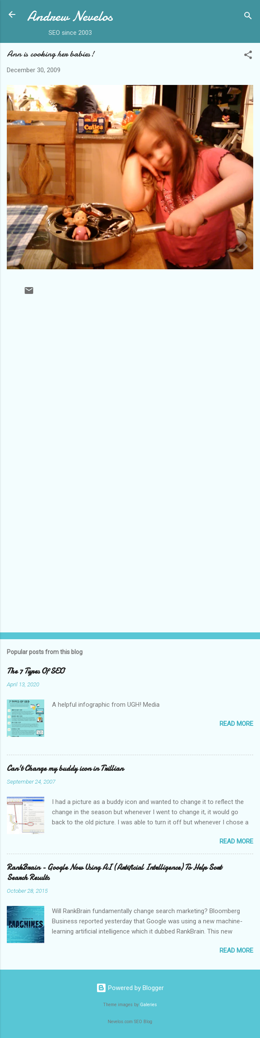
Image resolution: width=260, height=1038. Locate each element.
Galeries (148, 1004)
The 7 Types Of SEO (35, 671)
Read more (236, 724)
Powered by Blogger (130, 988)
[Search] (248, 17)
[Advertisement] (130, 559)
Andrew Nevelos (70, 16)
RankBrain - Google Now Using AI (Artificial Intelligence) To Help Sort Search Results (114, 872)
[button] (248, 56)
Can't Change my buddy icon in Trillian (65, 768)
